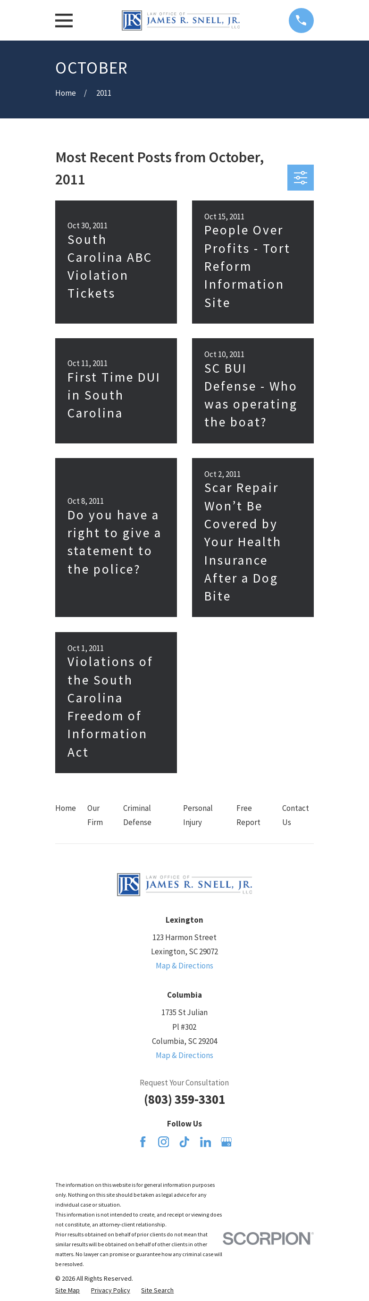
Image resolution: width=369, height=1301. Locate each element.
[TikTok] (184, 1142)
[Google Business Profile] (226, 1142)
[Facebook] (143, 1142)
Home (65, 808)
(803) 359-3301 (184, 1099)
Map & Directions (184, 965)
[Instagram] (163, 1142)
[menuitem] (67, 1290)
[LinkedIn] (205, 1142)
